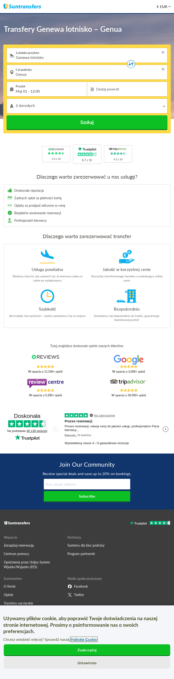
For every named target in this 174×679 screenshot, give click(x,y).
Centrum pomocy (16, 554)
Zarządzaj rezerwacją (19, 545)
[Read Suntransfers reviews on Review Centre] (45, 383)
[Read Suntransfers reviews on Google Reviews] (129, 360)
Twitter (75, 595)
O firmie (9, 586)
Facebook (77, 586)
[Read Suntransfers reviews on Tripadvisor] (129, 383)
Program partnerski (81, 554)
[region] (87, 642)
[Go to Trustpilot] (150, 523)
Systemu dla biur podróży (85, 545)
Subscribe (87, 496)
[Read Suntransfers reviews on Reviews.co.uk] (45, 360)
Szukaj (87, 122)
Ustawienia (87, 662)
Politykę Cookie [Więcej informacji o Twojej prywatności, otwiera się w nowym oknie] (83, 639)
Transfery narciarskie (18, 603)
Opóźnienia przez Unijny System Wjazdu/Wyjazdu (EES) (27, 564)
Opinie (8, 595)
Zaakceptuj (87, 650)
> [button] (163, 52)
